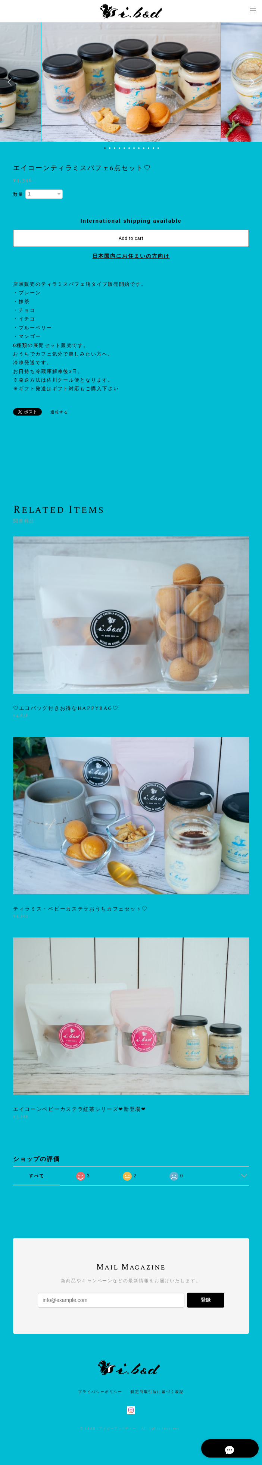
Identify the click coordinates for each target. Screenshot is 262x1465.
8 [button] (139, 148)
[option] (131, 82)
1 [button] (105, 148)
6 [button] (129, 148)
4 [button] (119, 148)
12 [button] (158, 148)
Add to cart (131, 238)
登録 (205, 1300)
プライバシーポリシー (100, 1392)
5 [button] (124, 148)
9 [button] (143, 148)
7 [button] (134, 148)
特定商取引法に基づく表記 (157, 1392)
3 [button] (114, 148)
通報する (59, 412)
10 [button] (148, 148)
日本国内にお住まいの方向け (131, 256)
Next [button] (251, 82)
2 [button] (109, 148)
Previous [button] (11, 82)
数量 (18, 194)
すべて (36, 1175)
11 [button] (153, 148)
